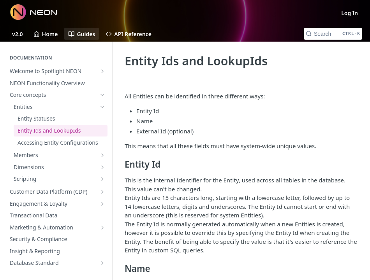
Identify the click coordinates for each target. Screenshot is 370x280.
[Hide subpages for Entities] (102, 107)
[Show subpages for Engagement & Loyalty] (102, 204)
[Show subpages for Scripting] (102, 179)
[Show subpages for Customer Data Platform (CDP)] (102, 192)
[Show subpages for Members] (102, 155)
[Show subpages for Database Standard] (102, 263)
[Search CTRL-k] (333, 34)
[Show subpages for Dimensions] (102, 167)
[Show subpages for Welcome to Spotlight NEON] (102, 71)
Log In (349, 13)
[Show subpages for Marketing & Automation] (102, 227)
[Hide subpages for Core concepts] (102, 95)
